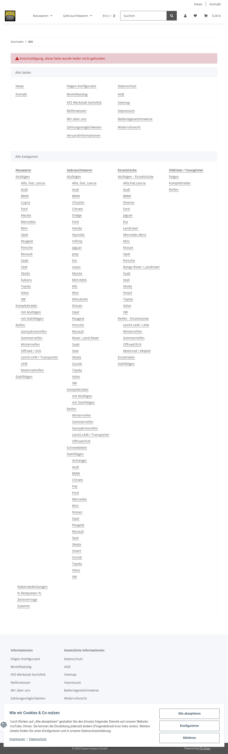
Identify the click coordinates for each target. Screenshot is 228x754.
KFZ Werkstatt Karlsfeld (84, 102)
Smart (76, 551)
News (198, 4)
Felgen (174, 176)
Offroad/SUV (81, 441)
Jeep (75, 254)
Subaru (26, 280)
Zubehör (23, 606)
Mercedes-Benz (134, 234)
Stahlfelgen (24, 376)
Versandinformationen (83, 135)
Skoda (25, 273)
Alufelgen (23, 176)
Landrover (130, 228)
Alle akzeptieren (188, 715)
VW (23, 299)
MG (74, 286)
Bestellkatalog (77, 94)
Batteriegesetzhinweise (135, 119)
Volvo (25, 293)
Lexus (76, 267)
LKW (24, 364)
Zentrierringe (27, 599)
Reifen (20, 325)
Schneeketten (77, 447)
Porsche (27, 247)
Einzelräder (126, 357)
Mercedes (28, 222)
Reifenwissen (77, 111)
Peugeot (27, 241)
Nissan (77, 305)
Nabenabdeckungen (32, 586)
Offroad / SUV (31, 351)
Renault (27, 254)
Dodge (77, 215)
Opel (24, 234)
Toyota (26, 286)
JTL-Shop (205, 748)
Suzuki (77, 364)
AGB (121, 94)
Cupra (25, 202)
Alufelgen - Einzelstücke (135, 176)
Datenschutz (39, 740)
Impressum (18, 740)
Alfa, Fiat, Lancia (33, 183)
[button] (185, 15)
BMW (25, 196)
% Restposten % (29, 593)
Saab (24, 260)
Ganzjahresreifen (34, 331)
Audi (24, 189)
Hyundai (78, 234)
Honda (77, 228)
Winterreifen (30, 344)
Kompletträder (26, 305)
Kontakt (215, 4)
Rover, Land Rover (85, 338)
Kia (74, 260)
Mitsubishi (80, 299)
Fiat (74, 486)
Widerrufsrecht (129, 127)
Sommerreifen (31, 338)
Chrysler (78, 202)
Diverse (128, 202)
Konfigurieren (187, 726)
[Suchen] (143, 15)
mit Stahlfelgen (32, 318)
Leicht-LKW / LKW (136, 325)
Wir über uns (76, 119)
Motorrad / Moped (137, 351)
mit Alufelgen (31, 312)
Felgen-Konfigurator (81, 86)
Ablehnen (187, 738)
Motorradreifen (32, 370)
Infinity (77, 241)
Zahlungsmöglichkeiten (84, 127)
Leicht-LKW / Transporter (39, 357)
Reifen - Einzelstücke (133, 318)
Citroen (77, 209)
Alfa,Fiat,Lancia (134, 183)
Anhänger (79, 460)
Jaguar (77, 247)
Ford (24, 209)
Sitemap (124, 102)
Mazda (26, 215)
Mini (24, 228)
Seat (24, 267)
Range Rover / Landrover (141, 267)
